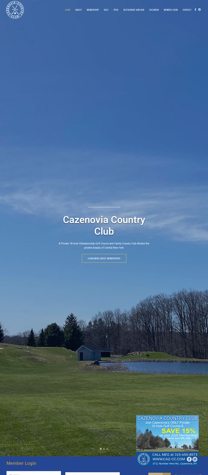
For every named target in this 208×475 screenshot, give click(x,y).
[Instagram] (199, 9)
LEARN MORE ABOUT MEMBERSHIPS (104, 258)
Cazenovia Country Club (101, 449)
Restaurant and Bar (134, 9)
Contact (187, 9)
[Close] (204, 413)
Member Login (171, 9)
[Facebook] (195, 9)
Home (67, 9)
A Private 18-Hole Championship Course (104, 449)
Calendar (154, 9)
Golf (106, 9)
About (78, 9)
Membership (93, 9)
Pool (116, 9)
